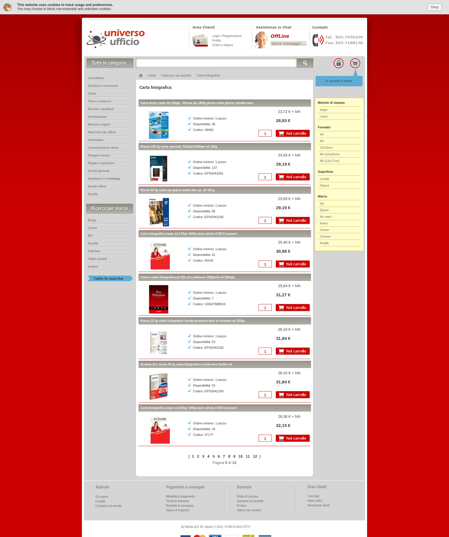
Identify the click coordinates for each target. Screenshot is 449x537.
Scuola (93, 194)
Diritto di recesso (247, 496)
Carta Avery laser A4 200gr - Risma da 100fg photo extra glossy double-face (196, 103)
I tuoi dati (313, 496)
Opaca (324, 185)
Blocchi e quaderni (101, 109)
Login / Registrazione (227, 36)
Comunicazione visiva (103, 147)
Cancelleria (96, 78)
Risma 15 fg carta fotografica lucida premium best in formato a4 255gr (192, 320)
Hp (322, 203)
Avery (324, 223)
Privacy (241, 505)
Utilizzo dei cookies (249, 510)
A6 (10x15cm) (329, 154)
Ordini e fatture (222, 45)
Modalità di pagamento (180, 496)
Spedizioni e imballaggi (104, 178)
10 (241, 456)
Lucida (324, 179)
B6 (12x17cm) (329, 160)
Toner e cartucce (99, 101)
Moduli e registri (99, 124)
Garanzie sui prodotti (250, 501)
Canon (324, 230)
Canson (325, 236)
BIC (90, 235)
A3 (322, 141)
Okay (435, 7)
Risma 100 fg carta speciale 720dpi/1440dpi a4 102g (178, 146)
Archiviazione (97, 116)
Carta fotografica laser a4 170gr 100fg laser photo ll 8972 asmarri (188, 233)
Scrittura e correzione (103, 85)
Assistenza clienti (319, 505)
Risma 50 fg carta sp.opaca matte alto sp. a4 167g (177, 190)
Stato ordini (315, 500)
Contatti (100, 501)
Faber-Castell (97, 258)
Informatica (95, 140)
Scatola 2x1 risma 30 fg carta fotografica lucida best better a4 (186, 364)
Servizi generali (98, 171)
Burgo (92, 220)
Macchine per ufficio (102, 132)
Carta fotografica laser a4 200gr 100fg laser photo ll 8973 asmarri (188, 407)
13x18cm (326, 147)
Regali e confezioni (101, 163)
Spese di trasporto (177, 510)
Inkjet (323, 109)
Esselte (93, 243)
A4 (322, 134)
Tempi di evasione (177, 501)
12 (255, 456)
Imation (93, 266)
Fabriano (94, 251)
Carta (92, 93)
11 (248, 456)
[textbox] (224, 63)
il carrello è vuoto (339, 81)
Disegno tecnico (99, 155)
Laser (324, 116)
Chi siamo (101, 496)
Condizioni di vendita (108, 505)
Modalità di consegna (179, 505)
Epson (324, 210)
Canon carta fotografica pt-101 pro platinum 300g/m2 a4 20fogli (187, 277)
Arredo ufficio (97, 186)
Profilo (216, 40)
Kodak (324, 243)
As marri (326, 216)
